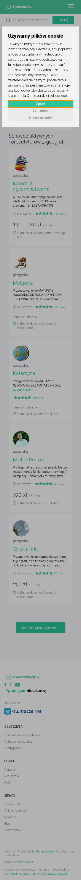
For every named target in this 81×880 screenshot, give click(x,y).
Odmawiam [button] (40, 110)
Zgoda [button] (40, 104)
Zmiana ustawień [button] (40, 117)
